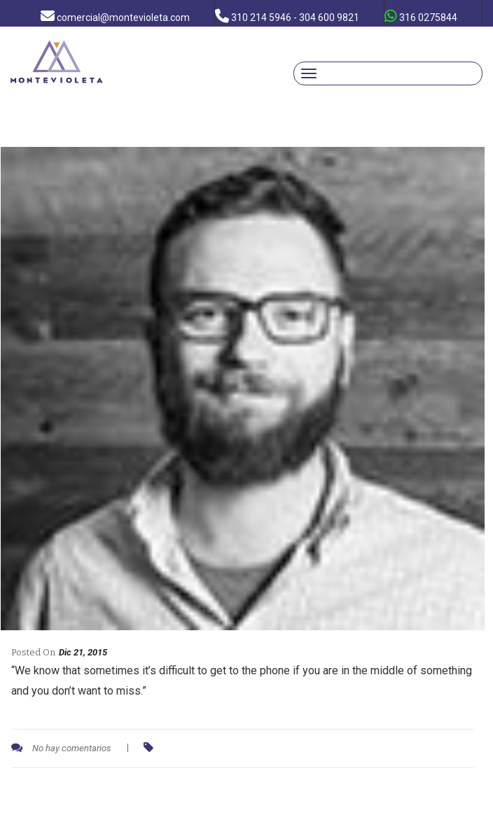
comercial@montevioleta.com (115, 16)
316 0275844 (420, 16)
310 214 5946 (287, 16)
